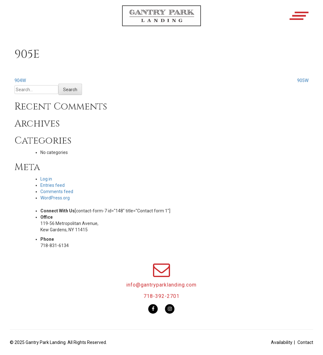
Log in (46, 178)
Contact (305, 342)
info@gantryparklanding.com (161, 285)
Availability (281, 342)
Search (70, 89)
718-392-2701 (161, 296)
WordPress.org (55, 197)
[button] (161, 21)
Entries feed (52, 185)
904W (20, 80)
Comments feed (56, 191)
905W (302, 80)
